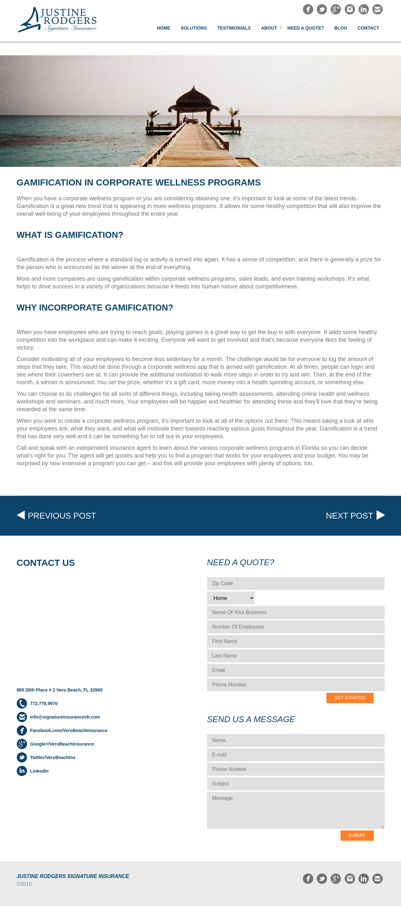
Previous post (62, 516)
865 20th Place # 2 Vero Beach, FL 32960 (60, 690)
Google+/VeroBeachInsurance (62, 744)
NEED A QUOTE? (305, 28)
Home (163, 28)
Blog (340, 28)
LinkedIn (39, 771)
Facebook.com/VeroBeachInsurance (68, 730)
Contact (368, 28)
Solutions (194, 28)
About (269, 28)
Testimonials (234, 28)
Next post (349, 516)
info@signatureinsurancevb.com (65, 717)
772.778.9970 (44, 703)
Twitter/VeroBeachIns (53, 757)
